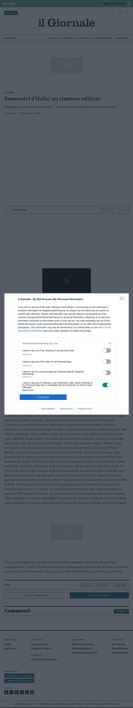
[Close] (123, 299)
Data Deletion (48, 408)
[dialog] (66, 354)
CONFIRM (43, 397)
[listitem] (66, 343)
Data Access (66, 408)
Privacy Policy (85, 408)
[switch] (107, 350)
